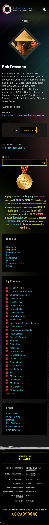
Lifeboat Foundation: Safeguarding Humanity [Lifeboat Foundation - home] (18, 9)
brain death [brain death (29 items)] (22, 204)
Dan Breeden (16, 302)
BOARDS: (29, 484)
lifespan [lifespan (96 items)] (8, 217)
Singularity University (16, 263)
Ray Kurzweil (12, 258)
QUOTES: (29, 501)
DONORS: (16, 484)
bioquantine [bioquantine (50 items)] (8, 200)
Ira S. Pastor (15, 387)
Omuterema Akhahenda (21, 330)
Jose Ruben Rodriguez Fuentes (24, 323)
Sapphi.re (44, 510)
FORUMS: (18, 501)
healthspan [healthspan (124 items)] (13, 210)
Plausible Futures (14, 426)
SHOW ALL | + (10, 393)
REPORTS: (29, 487)
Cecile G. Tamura (18, 337)
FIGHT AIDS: (11, 487)
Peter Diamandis (13, 252)
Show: (15, 130)
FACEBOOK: (7, 468)
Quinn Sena (15, 298)
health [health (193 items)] (41, 207)
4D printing (11, 250)
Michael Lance (17, 376)
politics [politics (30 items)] (36, 218)
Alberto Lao (15, 348)
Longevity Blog (13, 416)
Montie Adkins (16, 383)
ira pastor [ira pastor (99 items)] (23, 214)
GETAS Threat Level (24, 458)
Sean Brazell (16, 358)
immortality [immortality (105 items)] (37, 210)
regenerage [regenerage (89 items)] (11, 221)
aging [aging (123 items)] (8, 196)
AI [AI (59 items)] (12, 197)
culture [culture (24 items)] (40, 204)
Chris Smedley (16, 390)
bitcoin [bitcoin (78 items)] (7, 203)
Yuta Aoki (14, 341)
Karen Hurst (15, 319)
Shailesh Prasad (17, 305)
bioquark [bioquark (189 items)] (18, 200)
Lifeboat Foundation (18, 510)
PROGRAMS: (30, 491)
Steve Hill (14, 365)
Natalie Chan (16, 362)
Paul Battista (16, 309)
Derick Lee (15, 344)
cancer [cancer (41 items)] (27, 204)
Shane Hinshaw (17, 351)
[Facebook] (14, 514)
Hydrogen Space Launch (13, 148)
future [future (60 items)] (24, 207)
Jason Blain (15, 379)
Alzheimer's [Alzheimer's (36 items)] (17, 197)
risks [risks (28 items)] (37, 221)
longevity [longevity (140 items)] (18, 217)
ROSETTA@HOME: (15, 495)
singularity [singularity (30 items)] (42, 221)
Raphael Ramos (17, 355)
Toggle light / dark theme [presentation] (44, 9)
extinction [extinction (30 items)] (18, 208)
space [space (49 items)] (8, 224)
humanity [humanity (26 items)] (22, 211)
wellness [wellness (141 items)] (25, 227)
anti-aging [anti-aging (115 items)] (27, 196)
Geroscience (11, 413)
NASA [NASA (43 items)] (25, 218)
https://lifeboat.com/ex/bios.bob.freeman (23, 115)
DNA (8, 255)
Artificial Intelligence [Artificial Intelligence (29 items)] (39, 197)
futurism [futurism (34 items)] (29, 208)
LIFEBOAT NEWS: (31, 468)
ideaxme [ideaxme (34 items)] (27, 211)
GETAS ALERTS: (31, 474)
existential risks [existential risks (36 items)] (10, 208)
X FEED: (8, 479)
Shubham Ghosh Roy (20, 295)
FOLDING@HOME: (8, 491)
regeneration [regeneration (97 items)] (23, 221)
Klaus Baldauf (16, 334)
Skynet (9, 266)
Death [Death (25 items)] (44, 204)
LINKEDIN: (8, 474)
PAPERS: (29, 495)
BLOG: (28, 479)
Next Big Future (13, 423)
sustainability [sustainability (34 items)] (15, 225)
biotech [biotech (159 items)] (29, 200)
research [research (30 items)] (32, 221)
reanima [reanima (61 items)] (42, 218)
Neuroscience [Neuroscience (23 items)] (31, 218)
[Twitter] (20, 514)
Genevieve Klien (17, 288)
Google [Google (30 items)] (35, 208)
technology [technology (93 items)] (25, 224)
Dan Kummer (16, 326)
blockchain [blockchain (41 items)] (14, 204)
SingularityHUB (13, 430)
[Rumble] (35, 514)
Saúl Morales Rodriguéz (21, 291)
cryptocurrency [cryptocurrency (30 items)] (34, 204)
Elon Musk (11, 260)
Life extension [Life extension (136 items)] (35, 214)
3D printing (11, 247)
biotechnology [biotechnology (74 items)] (40, 200)
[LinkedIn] (25, 514)
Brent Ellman (16, 369)
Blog (24, 21)
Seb (12, 372)
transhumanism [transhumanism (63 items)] (37, 224)
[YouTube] (30, 514)
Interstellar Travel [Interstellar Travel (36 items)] (12, 215)
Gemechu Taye (17, 312)
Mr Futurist (11, 420)
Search (43, 162)
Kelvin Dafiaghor (17, 316)
